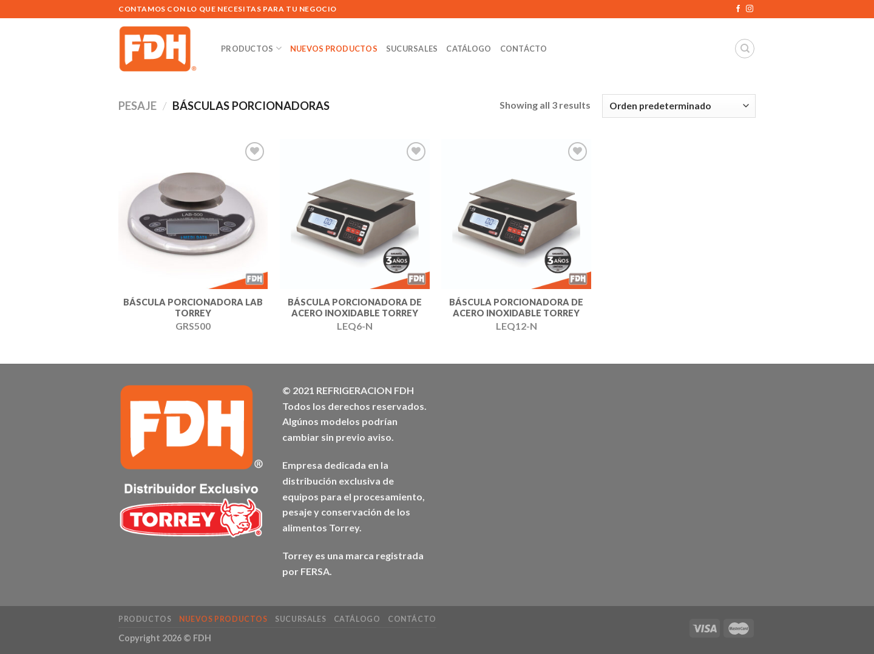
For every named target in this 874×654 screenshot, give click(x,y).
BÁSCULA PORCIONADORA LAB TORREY (193, 308)
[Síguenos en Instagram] (749, 9)
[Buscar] (744, 48)
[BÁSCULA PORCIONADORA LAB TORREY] (193, 214)
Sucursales (412, 48)
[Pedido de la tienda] (679, 106)
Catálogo (468, 48)
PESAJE (137, 105)
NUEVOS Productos (334, 48)
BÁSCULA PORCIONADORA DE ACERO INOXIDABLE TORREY (355, 308)
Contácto (523, 48)
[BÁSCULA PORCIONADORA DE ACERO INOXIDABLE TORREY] (355, 214)
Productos (251, 48)
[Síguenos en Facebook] (738, 9)
